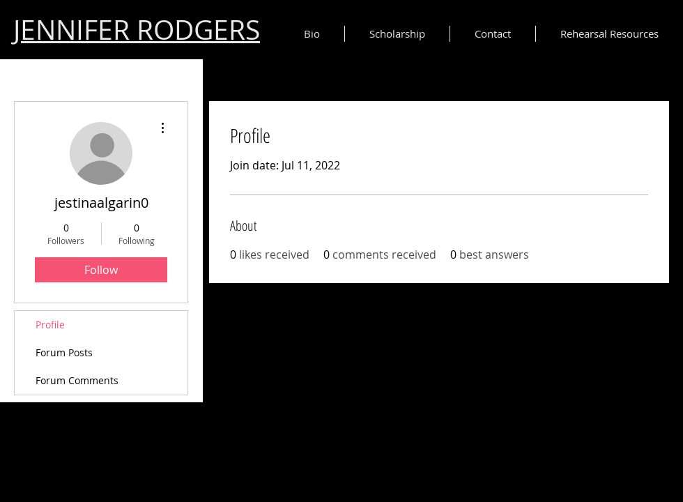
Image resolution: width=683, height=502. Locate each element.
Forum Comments (77, 380)
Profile (50, 324)
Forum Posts (64, 352)
